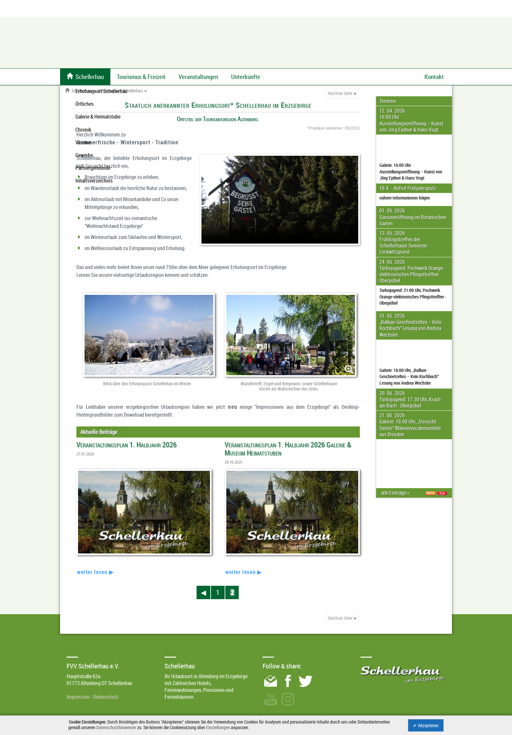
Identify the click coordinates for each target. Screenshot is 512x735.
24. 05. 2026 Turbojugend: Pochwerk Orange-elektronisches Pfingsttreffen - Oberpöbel (411, 271)
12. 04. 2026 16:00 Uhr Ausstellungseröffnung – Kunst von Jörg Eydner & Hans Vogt (411, 120)
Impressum (78, 696)
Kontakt (434, 76)
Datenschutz (106, 696)
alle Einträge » (396, 492)
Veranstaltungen (198, 76)
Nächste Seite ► (343, 93)
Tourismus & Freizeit (141, 76)
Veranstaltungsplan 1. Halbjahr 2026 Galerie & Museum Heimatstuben (288, 448)
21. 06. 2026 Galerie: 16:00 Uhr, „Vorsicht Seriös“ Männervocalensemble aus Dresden (410, 425)
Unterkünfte (245, 76)
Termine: (388, 100)
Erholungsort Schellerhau (120, 91)
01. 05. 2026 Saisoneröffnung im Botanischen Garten (412, 217)
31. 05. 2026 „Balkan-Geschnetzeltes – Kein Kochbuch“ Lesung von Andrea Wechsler (410, 325)
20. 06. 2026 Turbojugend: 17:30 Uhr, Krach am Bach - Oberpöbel (410, 399)
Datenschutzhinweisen (116, 727)
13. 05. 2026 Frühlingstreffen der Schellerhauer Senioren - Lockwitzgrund (404, 243)
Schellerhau (78, 91)
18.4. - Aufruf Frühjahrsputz (407, 188)
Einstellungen (218, 727)
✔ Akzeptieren (426, 725)
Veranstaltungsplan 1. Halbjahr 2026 (126, 444)
